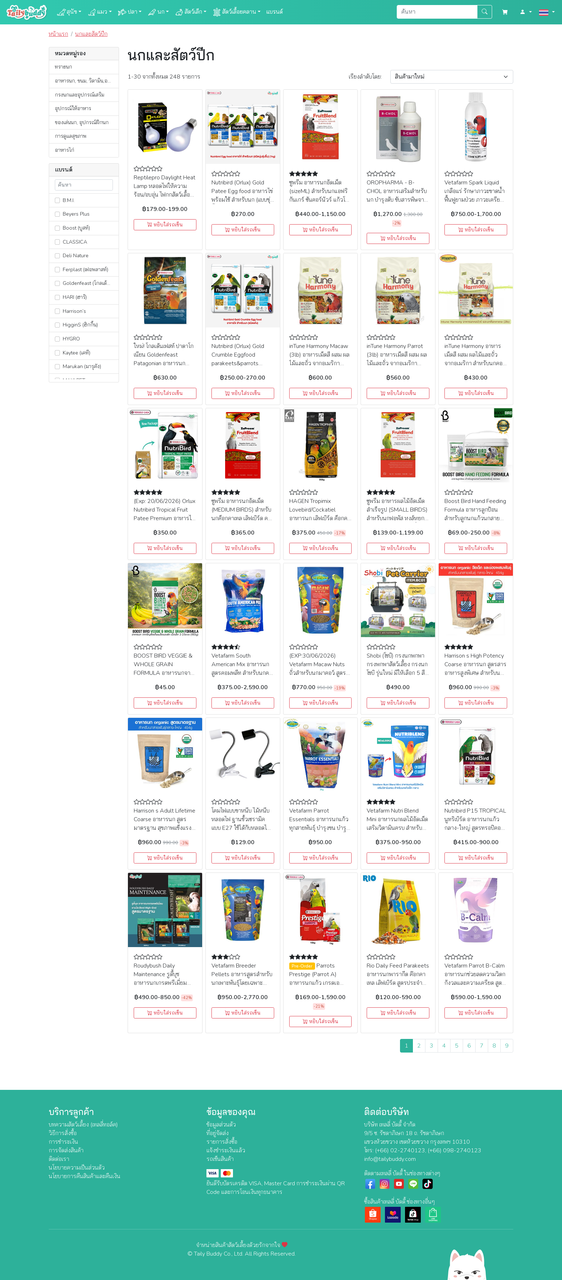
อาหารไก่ (64, 150)
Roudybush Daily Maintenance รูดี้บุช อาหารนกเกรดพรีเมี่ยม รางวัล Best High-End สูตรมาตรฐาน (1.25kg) (161, 983)
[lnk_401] (57, 283)
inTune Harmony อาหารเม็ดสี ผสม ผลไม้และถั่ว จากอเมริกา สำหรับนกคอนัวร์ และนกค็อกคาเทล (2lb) (473, 363)
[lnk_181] (57, 255)
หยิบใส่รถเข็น (165, 224)
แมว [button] (97, 12)
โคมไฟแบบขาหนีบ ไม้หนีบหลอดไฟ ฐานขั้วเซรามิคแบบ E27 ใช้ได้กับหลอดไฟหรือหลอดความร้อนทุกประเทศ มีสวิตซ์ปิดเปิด (240, 828)
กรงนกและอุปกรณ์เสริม (79, 94)
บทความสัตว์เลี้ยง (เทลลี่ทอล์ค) (83, 1125)
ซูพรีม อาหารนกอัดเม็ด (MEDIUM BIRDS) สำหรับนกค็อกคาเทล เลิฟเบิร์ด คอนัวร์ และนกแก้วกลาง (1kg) (241, 518)
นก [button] (156, 12)
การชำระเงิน (63, 1142)
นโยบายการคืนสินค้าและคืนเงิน (84, 1176)
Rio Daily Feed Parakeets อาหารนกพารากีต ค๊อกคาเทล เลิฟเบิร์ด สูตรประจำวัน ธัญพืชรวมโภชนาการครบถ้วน (398, 983)
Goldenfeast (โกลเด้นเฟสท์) (87, 283)
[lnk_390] (57, 297)
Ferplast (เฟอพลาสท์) (81, 269)
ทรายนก (63, 66)
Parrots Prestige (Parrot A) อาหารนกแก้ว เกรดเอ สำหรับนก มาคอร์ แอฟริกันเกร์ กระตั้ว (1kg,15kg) (320, 983)
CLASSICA (71, 241)
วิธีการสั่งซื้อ (63, 1133)
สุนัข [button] (67, 12)
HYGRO (67, 338)
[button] (526, 12)
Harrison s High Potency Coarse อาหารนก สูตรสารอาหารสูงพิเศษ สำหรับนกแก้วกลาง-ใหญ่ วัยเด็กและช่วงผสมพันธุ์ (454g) (475, 673)
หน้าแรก (58, 34)
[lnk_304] (57, 311)
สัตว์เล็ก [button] (188, 12)
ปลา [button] (127, 12)
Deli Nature (72, 255)
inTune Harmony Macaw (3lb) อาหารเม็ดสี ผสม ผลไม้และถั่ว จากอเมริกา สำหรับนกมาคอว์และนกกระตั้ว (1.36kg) (319, 363)
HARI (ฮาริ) (71, 297)
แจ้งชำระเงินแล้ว (225, 1150)
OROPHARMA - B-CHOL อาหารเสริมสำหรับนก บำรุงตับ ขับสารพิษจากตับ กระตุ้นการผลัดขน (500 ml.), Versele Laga (397, 200)
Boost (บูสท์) (72, 227)
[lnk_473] (57, 325)
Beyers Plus (72, 213)
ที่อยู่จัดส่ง (217, 1133)
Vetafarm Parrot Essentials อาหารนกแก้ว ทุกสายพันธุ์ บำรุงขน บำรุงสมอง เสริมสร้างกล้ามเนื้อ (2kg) (319, 828)
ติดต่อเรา (59, 1159)
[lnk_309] (57, 339)
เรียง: (365, 77)
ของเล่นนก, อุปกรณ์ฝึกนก (82, 122)
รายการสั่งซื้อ (221, 1142)
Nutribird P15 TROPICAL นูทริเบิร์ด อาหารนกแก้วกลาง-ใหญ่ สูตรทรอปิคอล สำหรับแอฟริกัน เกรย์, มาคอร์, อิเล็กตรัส (475, 828)
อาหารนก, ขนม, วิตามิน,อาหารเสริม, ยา (87, 80)
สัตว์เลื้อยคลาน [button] (234, 12)
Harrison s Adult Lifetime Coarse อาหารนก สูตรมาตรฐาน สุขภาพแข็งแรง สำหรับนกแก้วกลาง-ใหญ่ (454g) (164, 828)
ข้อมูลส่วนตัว (221, 1125)
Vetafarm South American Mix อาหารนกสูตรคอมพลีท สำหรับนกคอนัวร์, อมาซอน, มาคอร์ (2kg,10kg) (241, 673)
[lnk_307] (57, 241)
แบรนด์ (274, 12)
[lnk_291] (57, 200)
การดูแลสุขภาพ (70, 136)
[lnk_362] (57, 269)
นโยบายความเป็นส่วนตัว (77, 1168)
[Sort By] (451, 77)
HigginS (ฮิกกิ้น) (76, 324)
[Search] (437, 12)
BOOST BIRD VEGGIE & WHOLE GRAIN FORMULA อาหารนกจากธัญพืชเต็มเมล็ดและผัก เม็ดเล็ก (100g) (164, 673)
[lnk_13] (57, 352)
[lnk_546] (57, 228)
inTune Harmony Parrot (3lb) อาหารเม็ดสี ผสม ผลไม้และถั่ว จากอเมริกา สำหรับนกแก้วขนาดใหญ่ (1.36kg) (397, 363)
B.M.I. (65, 200)
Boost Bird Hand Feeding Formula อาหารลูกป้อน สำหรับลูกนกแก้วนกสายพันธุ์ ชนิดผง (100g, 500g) (475, 518)
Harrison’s (70, 311)
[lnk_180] (57, 214)
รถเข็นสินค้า (220, 1159)
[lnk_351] (57, 366)
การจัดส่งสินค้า (66, 1150)
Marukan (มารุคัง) (78, 366)
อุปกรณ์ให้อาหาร (73, 108)
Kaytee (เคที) (72, 352)
